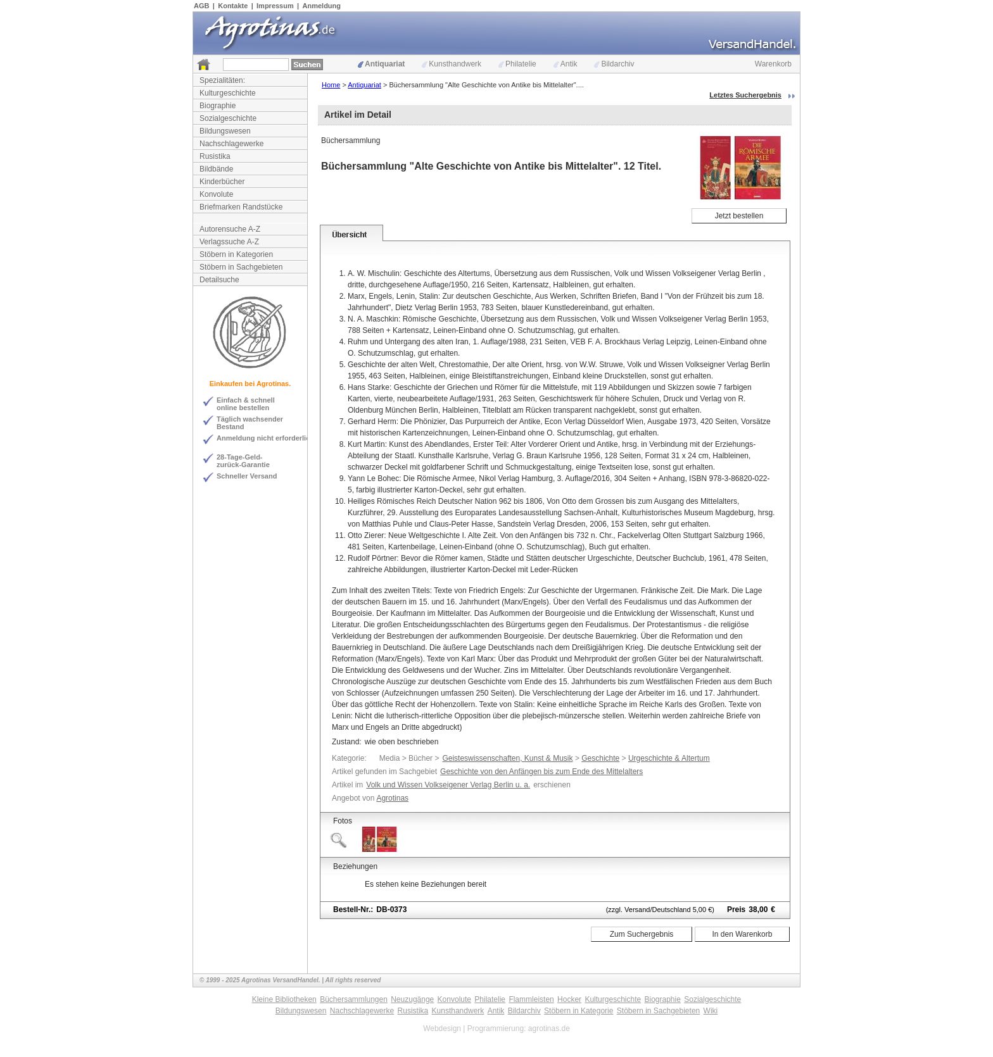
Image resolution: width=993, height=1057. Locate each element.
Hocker (569, 999)
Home (331, 85)
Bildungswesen (225, 131)
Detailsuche (219, 279)
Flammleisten (531, 999)
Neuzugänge (412, 999)
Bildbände (216, 169)
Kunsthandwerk (451, 63)
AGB (201, 5)
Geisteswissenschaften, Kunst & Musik (507, 758)
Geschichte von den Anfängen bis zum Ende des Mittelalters (541, 771)
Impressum (275, 5)
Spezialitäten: (222, 80)
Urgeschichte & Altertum (669, 758)
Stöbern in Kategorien (236, 254)
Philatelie (517, 63)
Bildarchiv (614, 63)
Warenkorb (773, 63)
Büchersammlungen (354, 999)
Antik (565, 63)
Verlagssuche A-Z (229, 241)
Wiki (711, 1010)
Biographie (217, 105)
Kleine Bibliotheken (284, 999)
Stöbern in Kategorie (578, 1010)
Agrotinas (392, 798)
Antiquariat (381, 63)
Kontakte (233, 5)
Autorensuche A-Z (229, 229)
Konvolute (216, 194)
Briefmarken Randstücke (240, 207)
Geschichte (600, 758)
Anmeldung (322, 5)
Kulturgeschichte (227, 93)
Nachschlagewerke (231, 143)
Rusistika (215, 156)
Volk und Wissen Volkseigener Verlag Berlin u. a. (448, 784)
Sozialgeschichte (227, 118)
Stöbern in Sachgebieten (240, 267)
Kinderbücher (221, 181)
